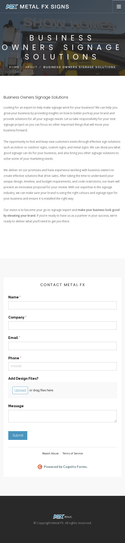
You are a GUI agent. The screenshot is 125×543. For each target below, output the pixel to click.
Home (14, 67)
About (31, 67)
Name (22, 297)
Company (25, 317)
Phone (22, 358)
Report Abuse (50, 453)
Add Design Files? (23, 378)
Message (16, 406)
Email (22, 338)
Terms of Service (72, 453)
